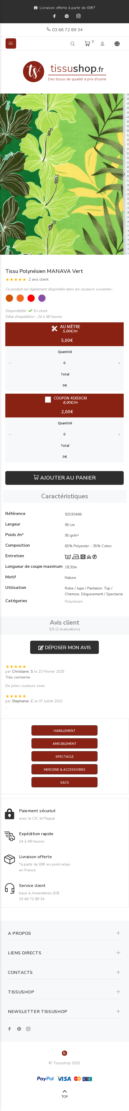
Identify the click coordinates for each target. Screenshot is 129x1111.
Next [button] (124, 174)
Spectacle (65, 757)
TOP (65, 1097)
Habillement (65, 731)
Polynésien (74, 601)
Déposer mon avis (64, 647)
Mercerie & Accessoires (64, 770)
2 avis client (38, 279)
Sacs (64, 782)
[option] (64, 174)
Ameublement (65, 744)
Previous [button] (5, 174)
